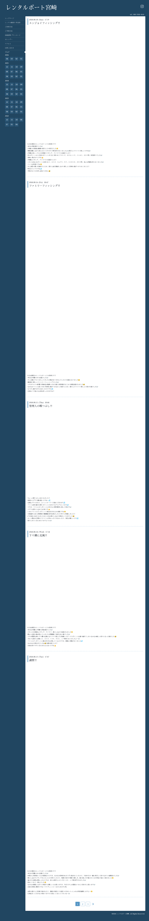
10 (17, 67)
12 (7, 67)
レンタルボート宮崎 (31, 8)
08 (7, 72)
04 (7, 59)
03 (12, 59)
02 (17, 59)
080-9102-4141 (138, 14)
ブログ (7, 52)
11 (12, 67)
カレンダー (8, 39)
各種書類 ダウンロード (12, 35)
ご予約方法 (8, 31)
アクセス (8, 44)
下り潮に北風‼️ (38, 535)
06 (17, 72)
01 (21, 59)
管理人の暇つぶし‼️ (41, 406)
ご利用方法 (8, 27)
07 (12, 72)
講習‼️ (33, 660)
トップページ (9, 18)
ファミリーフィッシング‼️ (44, 186)
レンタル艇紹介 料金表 (12, 22)
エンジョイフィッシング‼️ (44, 23)
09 (21, 67)
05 (21, 72)
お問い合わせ (9, 48)
